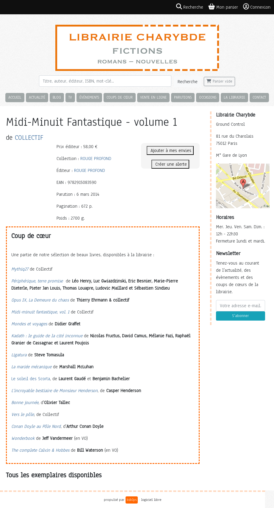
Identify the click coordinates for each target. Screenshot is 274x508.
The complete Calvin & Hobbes (40, 450)
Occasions (207, 97)
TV (70, 97)
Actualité (37, 97)
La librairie (234, 97)
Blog (57, 97)
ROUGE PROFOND (95, 158)
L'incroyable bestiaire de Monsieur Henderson (54, 391)
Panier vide (219, 81)
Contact (259, 97)
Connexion (256, 7)
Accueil (14, 97)
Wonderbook (23, 438)
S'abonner (240, 316)
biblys (132, 499)
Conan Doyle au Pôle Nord (36, 426)
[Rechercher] (105, 81)
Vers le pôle (22, 414)
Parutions (183, 97)
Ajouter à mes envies (170, 150)
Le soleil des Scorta (30, 379)
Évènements (89, 97)
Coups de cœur (120, 97)
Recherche (188, 82)
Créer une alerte (170, 164)
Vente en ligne (153, 97)
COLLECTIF (29, 137)
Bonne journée (24, 403)
